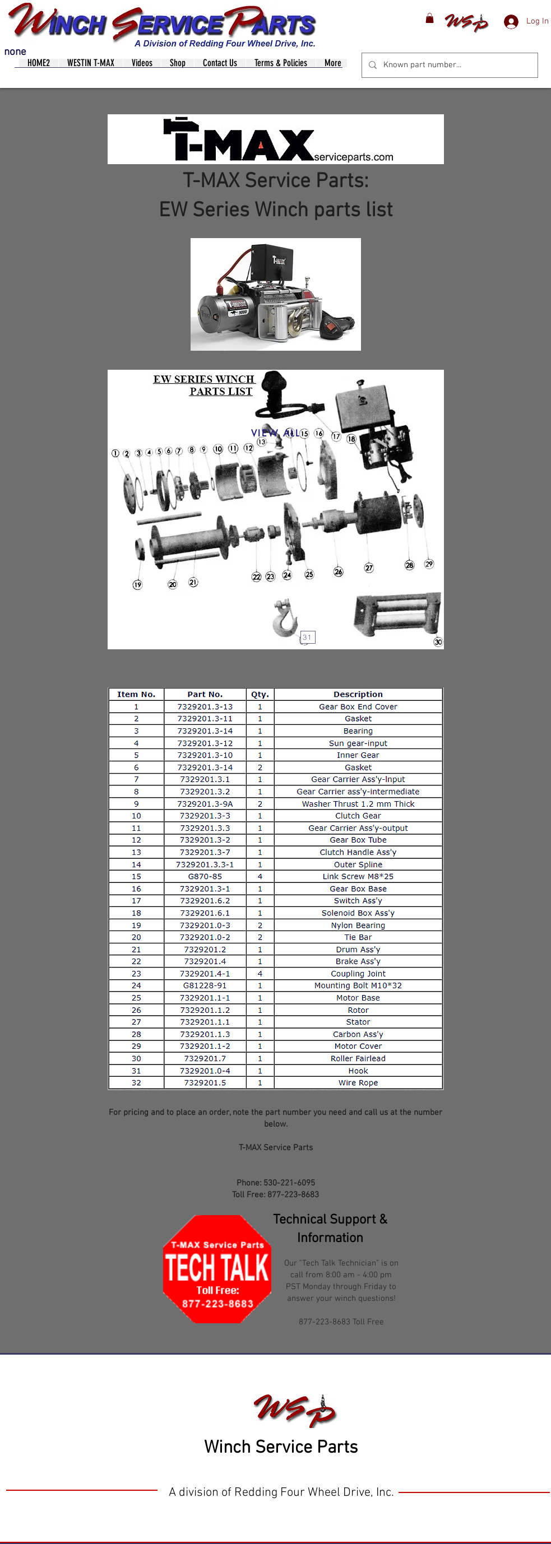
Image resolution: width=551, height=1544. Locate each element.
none (15, 52)
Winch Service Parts (281, 1448)
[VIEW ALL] (276, 433)
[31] (308, 637)
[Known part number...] (448, 65)
